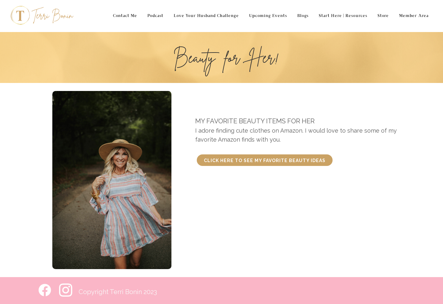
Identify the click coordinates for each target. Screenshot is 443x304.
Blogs (302, 16)
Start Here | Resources (343, 16)
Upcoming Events (268, 16)
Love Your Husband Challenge (206, 16)
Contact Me (125, 16)
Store (383, 16)
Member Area (414, 16)
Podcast (155, 16)
